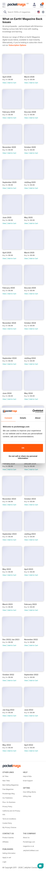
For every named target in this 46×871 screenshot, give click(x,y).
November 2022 (31, 639)
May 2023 (6, 569)
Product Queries (8, 837)
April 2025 (6, 253)
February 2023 (30, 604)
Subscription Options (17, 45)
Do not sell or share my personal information (23, 457)
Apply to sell (6, 857)
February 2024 (8, 464)
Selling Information (8, 853)
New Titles (6, 781)
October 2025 (30, 147)
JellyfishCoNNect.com (31, 850)
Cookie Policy (7, 823)
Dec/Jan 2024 (30, 464)
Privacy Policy (7, 806)
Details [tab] (23, 418)
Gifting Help (27, 796)
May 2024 (28, 393)
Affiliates (5, 842)
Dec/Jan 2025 (30, 288)
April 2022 (28, 745)
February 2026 (8, 112)
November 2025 (9, 147)
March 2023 (7, 604)
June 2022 (28, 710)
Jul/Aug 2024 (30, 358)
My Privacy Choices (9, 827)
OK (23, 448)
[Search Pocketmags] (5, 12)
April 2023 (28, 569)
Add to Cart (12, 83)
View (4, 83)
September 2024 (9, 358)
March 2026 (29, 77)
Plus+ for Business (8, 802)
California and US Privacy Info (11, 812)
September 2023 (9, 534)
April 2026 (6, 77)
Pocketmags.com (29, 842)
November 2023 (9, 499)
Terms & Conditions (9, 819)
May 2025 (28, 217)
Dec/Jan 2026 (30, 112)
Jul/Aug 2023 (30, 534)
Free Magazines (7, 789)
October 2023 (30, 499)
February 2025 (8, 288)
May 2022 (6, 745)
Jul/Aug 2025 (30, 182)
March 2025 (29, 253)
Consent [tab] (8, 418)
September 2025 (9, 182)
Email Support (28, 781)
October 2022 (8, 675)
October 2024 (30, 323)
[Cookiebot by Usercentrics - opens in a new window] (32, 411)
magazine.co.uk (28, 846)
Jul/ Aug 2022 (8, 710)
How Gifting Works (29, 792)
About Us (26, 837)
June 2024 (7, 393)
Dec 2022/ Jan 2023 (11, 639)
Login (4, 862)
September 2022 (31, 675)
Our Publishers (7, 798)
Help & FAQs (27, 776)
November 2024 (9, 323)
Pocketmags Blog (8, 794)
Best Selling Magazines (10, 785)
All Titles (5, 776)
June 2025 (6, 217)
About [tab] (37, 418)
